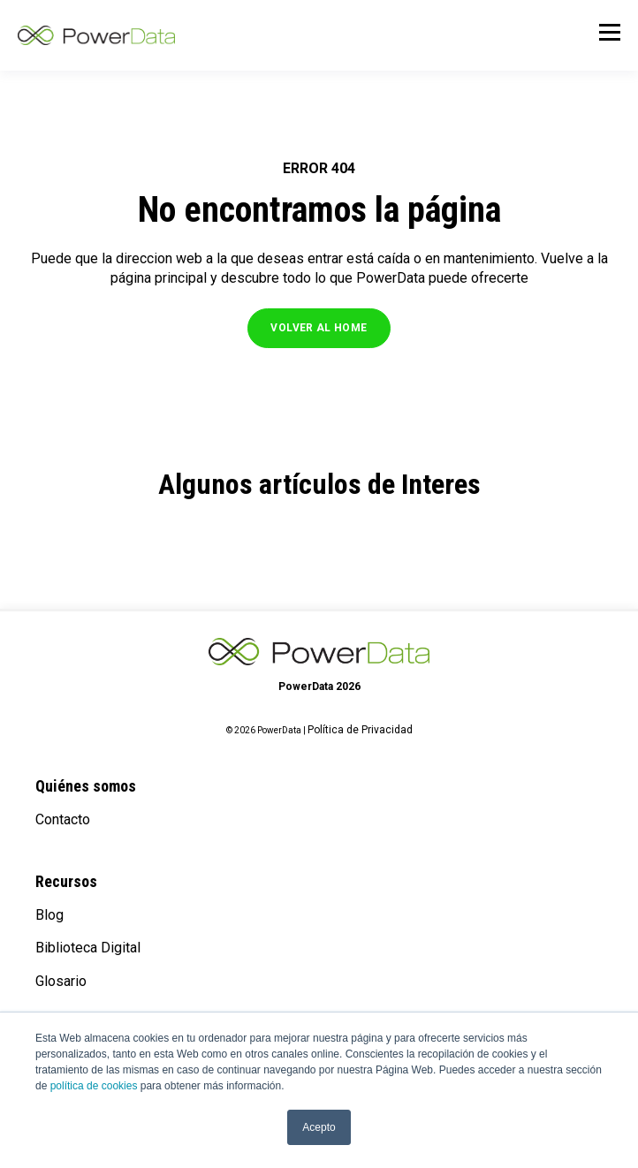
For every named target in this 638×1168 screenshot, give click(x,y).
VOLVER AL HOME (318, 328)
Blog (49, 914)
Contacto (62, 819)
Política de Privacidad (360, 730)
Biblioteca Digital (88, 947)
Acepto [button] (318, 1127)
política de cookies (94, 1086)
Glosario (61, 981)
